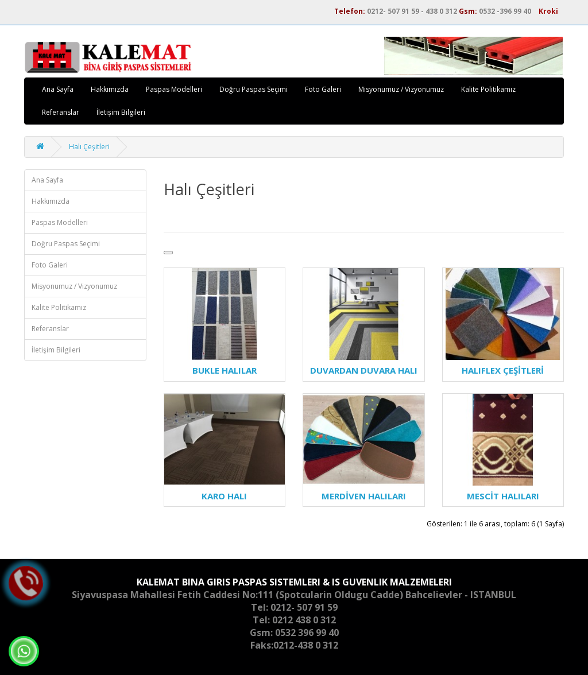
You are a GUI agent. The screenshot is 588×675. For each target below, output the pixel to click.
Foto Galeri (323, 89)
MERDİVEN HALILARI (364, 496)
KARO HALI (224, 496)
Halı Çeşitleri (89, 147)
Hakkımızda (110, 89)
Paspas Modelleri (174, 89)
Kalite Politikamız (488, 89)
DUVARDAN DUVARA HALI (363, 370)
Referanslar (60, 112)
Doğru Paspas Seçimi (253, 89)
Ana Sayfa (58, 89)
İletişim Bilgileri (120, 112)
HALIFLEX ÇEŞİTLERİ (503, 370)
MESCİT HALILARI (503, 496)
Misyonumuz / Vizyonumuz (401, 89)
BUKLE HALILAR (224, 370)
